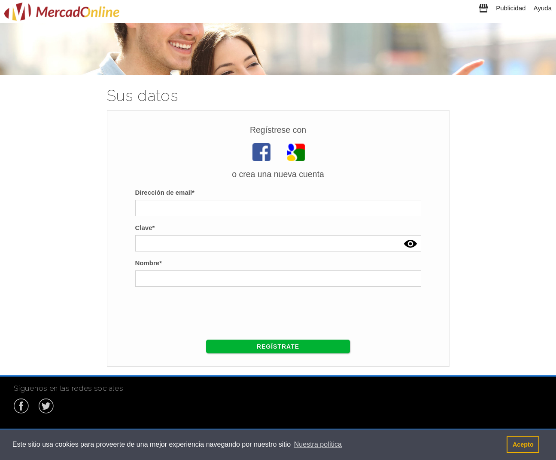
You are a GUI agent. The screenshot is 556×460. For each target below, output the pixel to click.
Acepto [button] (523, 444)
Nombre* (148, 263)
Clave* (145, 227)
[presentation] (200, 310)
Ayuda (543, 8)
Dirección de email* (164, 192)
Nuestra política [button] (318, 444)
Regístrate (278, 346)
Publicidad (511, 8)
